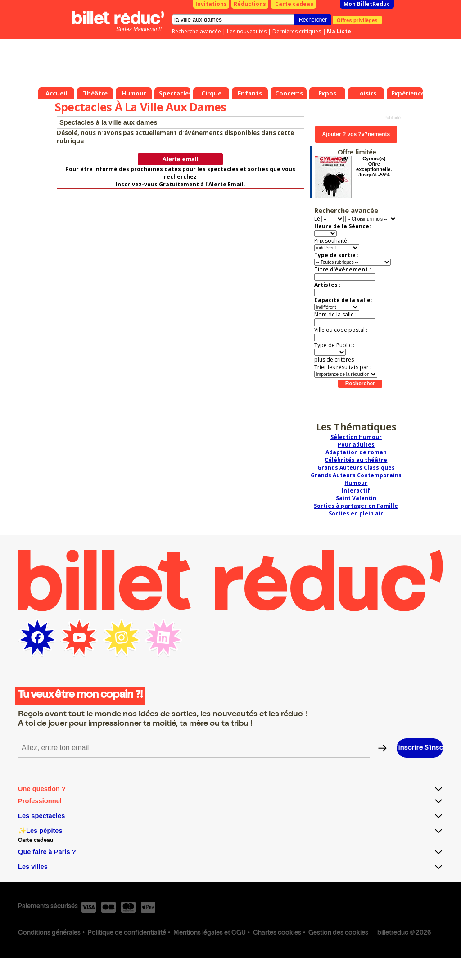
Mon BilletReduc (366, 4)
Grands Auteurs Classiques (356, 467)
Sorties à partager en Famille (356, 506)
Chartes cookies (277, 933)
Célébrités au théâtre (356, 460)
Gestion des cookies (338, 933)
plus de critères (334, 359)
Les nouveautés (247, 31)
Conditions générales (49, 933)
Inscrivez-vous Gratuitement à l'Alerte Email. (180, 184)
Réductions (250, 4)
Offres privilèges (357, 20)
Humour (355, 483)
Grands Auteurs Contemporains (356, 475)
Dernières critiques (296, 31)
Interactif (356, 490)
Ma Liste (339, 31)
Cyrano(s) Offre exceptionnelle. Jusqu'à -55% (374, 166)
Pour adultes (356, 444)
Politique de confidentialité (127, 933)
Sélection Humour (356, 437)
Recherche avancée (196, 31)
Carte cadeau (294, 4)
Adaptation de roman (356, 452)
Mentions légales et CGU (209, 933)
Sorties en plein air (356, 513)
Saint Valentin (356, 498)
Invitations (211, 4)
